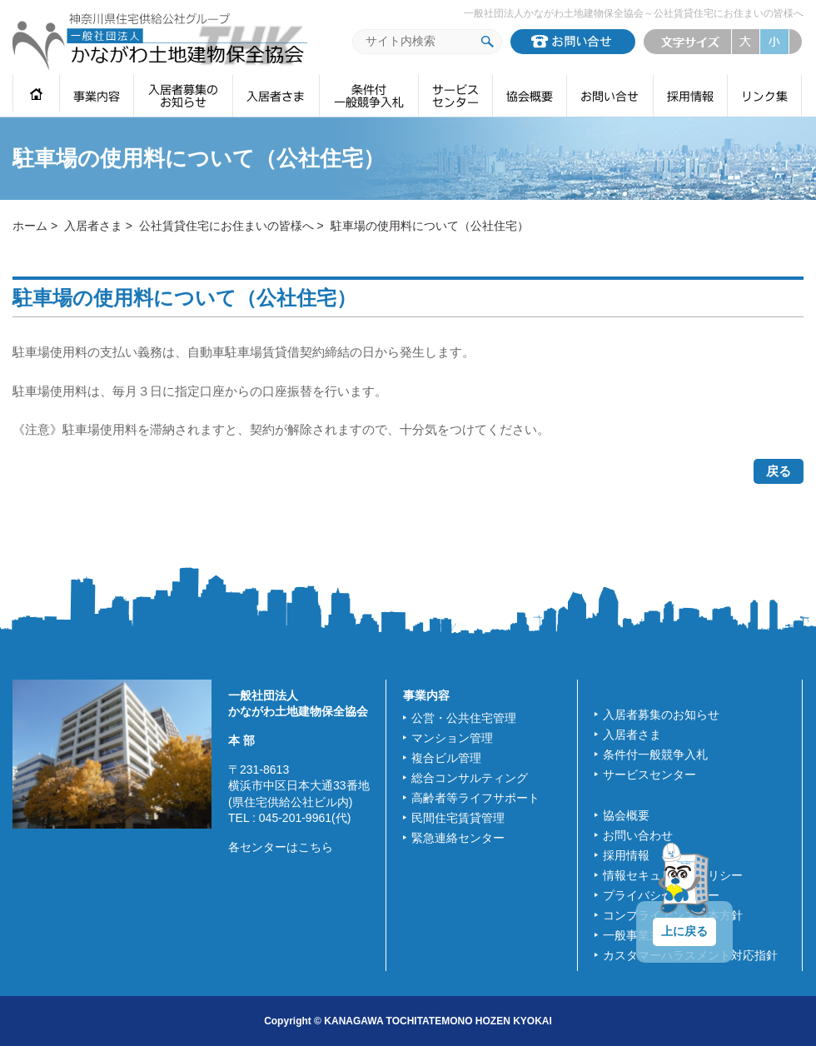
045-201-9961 (295, 817)
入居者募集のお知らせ (661, 714)
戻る (778, 471)
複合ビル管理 (446, 758)
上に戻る (684, 931)
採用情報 (626, 855)
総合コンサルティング (469, 777)
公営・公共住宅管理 (463, 718)
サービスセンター (649, 774)
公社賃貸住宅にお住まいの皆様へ (226, 225)
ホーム (29, 225)
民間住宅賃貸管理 (458, 817)
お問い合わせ (638, 835)
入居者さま (93, 225)
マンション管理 (452, 738)
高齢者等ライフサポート (475, 797)
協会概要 (626, 815)
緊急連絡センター (458, 837)
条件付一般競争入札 (655, 754)
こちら (315, 847)
